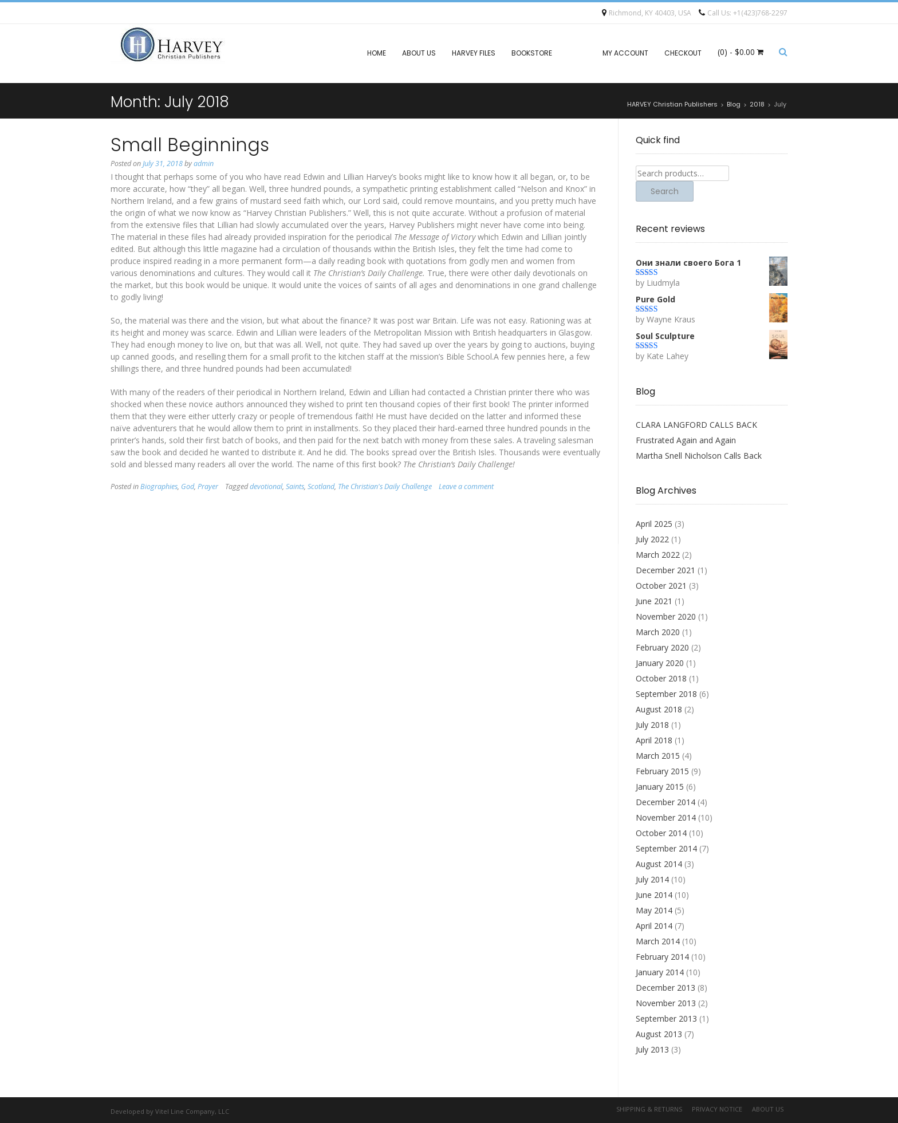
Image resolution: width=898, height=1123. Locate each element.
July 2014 (652, 879)
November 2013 (666, 1003)
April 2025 (654, 523)
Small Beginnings (190, 144)
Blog (577, 53)
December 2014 (665, 802)
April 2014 (654, 925)
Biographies (159, 486)
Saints (295, 486)
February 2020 (662, 647)
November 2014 (666, 817)
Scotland (321, 486)
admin (204, 163)
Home (376, 53)
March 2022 (658, 554)
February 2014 (662, 956)
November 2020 (666, 616)
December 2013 (665, 987)
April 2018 (654, 740)
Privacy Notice (717, 1109)
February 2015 (662, 771)
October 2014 (661, 833)
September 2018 (666, 693)
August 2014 (659, 863)
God (187, 486)
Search (665, 191)
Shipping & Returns (649, 1109)
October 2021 (661, 585)
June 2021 (654, 601)
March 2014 (658, 941)
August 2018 (659, 709)
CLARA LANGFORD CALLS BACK (696, 424)
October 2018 (661, 678)
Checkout (683, 53)
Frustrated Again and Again (686, 440)
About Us (419, 53)
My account (625, 53)
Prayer (208, 486)
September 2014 (666, 848)
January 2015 (660, 786)
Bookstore (531, 53)
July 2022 (652, 539)
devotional (266, 486)
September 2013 (666, 1018)
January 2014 (660, 972)
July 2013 (652, 1049)
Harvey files (473, 53)
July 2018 (652, 724)
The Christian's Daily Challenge (385, 486)
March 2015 (658, 755)
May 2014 (654, 910)
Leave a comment (466, 486)
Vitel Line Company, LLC (192, 1111)
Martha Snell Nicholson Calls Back (699, 455)
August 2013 (659, 1034)
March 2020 (658, 631)
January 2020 (660, 662)
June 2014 (654, 894)
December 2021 (665, 570)
